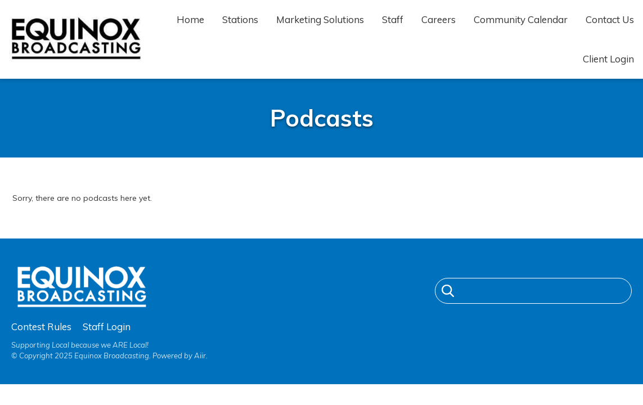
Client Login (608, 59)
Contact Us (610, 19)
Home (190, 19)
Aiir (200, 355)
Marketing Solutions (320, 19)
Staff (392, 19)
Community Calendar (521, 19)
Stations (240, 19)
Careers (438, 19)
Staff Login (107, 326)
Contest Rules (41, 326)
